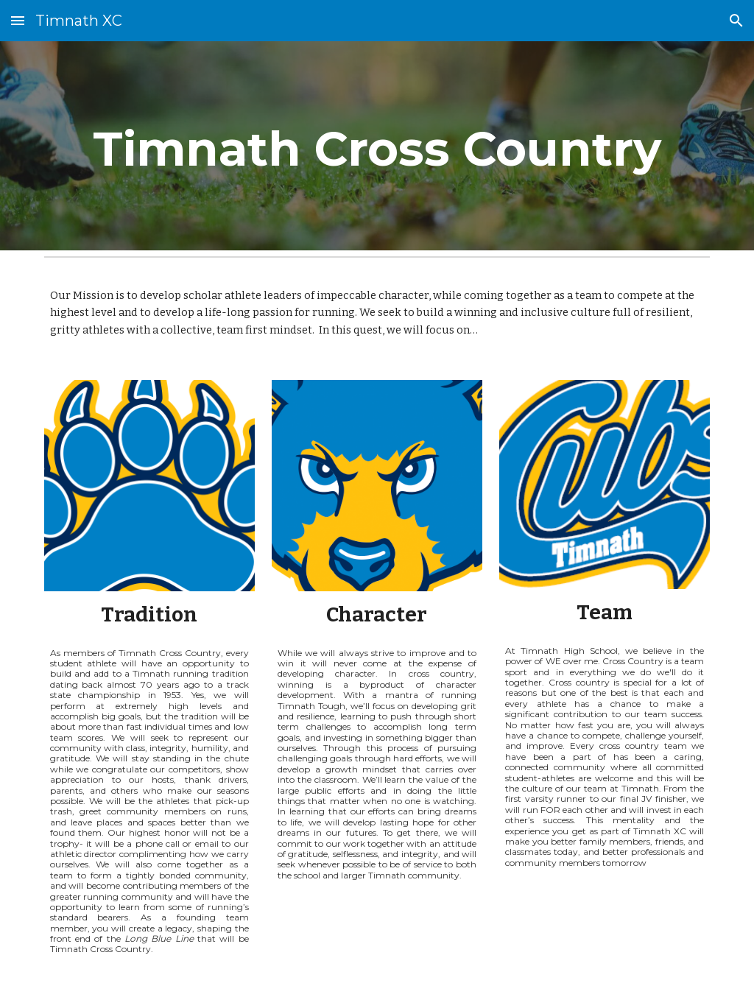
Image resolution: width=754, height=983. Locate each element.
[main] (377, 145)
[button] (17, 20)
